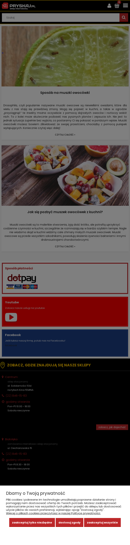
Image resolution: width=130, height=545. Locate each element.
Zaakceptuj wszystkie (102, 522)
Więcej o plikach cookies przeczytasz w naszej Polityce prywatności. (53, 513)
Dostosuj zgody (70, 522)
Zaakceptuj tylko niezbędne (32, 522)
